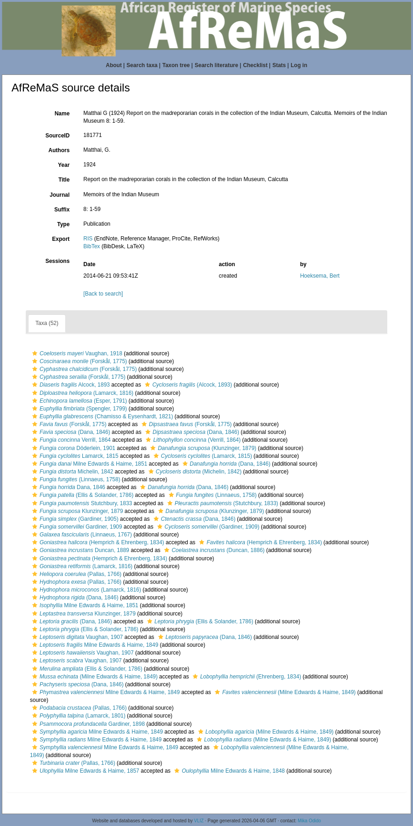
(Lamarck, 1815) (201, 456)
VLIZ (199, 820)
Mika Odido (309, 820)
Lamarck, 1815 (74, 456)
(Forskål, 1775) (78, 361)
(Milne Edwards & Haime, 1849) (94, 676)
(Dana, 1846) (70, 432)
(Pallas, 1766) (75, 574)
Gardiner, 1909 (76, 527)
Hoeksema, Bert (319, 276)
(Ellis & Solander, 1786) (81, 495)
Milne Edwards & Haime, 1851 (88, 464)
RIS (87, 238)
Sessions (58, 261)
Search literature (216, 65)
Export (60, 239)
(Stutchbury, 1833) (221, 503)
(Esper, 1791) (78, 401)
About (114, 65)
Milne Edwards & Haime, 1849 (94, 645)
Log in (299, 65)
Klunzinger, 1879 (76, 511)
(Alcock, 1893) (187, 385)
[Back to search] (103, 294)
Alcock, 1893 (70, 385)
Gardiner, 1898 (87, 724)
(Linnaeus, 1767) (81, 534)
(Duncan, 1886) (213, 550)
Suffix (61, 209)
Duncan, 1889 (79, 550)
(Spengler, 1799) (78, 408)
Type (63, 224)
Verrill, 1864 (70, 440)
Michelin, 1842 (71, 471)
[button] (35, 353)
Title (63, 180)
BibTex (91, 246)
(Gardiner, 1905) (74, 519)
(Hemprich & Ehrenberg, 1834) (97, 542)
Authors (58, 150)
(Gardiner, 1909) (207, 527)
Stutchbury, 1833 (81, 503)
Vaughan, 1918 (76, 353)
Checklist (255, 65)
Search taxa (141, 65)
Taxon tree (176, 65)
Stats (279, 65)
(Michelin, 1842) (194, 471)
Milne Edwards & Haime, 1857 (84, 771)
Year (63, 165)
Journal (59, 195)
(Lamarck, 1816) (81, 393)
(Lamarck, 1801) (78, 715)
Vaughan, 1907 (76, 637)
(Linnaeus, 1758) (75, 479)
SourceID (58, 135)
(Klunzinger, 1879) (202, 448)
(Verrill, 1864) (192, 440)
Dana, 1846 (67, 487)
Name (62, 113)
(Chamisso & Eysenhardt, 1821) (101, 416)
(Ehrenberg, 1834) (245, 676)
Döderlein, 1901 (72, 448)
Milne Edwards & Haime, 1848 (228, 771)
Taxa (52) (46, 323)
